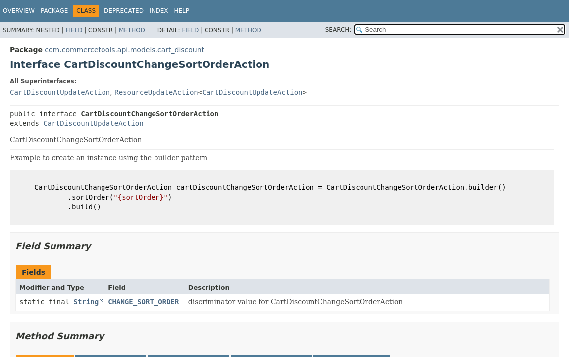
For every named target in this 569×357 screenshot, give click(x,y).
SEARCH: (338, 29)
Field (73, 30)
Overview (19, 10)
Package (54, 10)
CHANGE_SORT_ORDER (143, 302)
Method (132, 30)
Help (181, 10)
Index (159, 10)
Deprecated (124, 10)
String (86, 302)
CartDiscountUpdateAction (60, 92)
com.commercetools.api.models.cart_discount (124, 50)
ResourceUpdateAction (156, 92)
